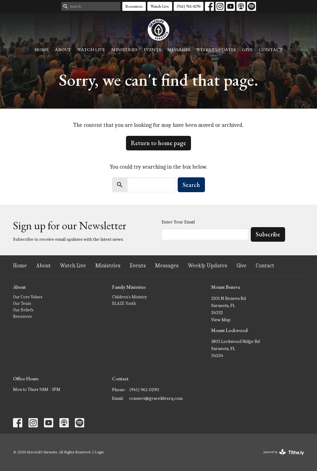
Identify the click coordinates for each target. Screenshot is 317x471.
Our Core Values (27, 297)
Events (152, 49)
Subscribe (268, 234)
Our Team (22, 303)
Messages (178, 49)
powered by (283, 452)
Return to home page (158, 143)
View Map (221, 319)
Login (99, 452)
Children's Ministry (129, 297)
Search (191, 185)
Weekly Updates (216, 49)
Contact (271, 49)
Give (247, 49)
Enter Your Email (178, 222)
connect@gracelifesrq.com (156, 398)
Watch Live (159, 6)
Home (41, 49)
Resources (134, 6)
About (63, 49)
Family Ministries (129, 287)
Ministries (124, 49)
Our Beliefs (23, 310)
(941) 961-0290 (188, 6)
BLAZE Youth (124, 303)
